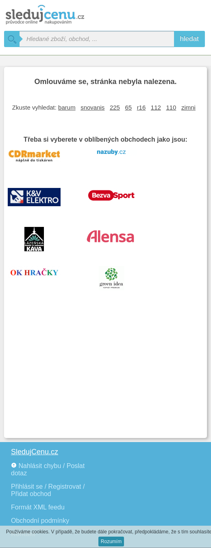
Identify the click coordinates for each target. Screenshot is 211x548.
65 (128, 107)
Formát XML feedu (38, 507)
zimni (188, 107)
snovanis (92, 107)
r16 (141, 107)
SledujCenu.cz (34, 452)
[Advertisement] (105, 373)
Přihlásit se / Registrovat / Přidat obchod (48, 490)
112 (156, 107)
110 (171, 107)
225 (115, 107)
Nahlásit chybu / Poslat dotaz (48, 469)
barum (67, 107)
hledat (189, 39)
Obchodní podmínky (40, 520)
